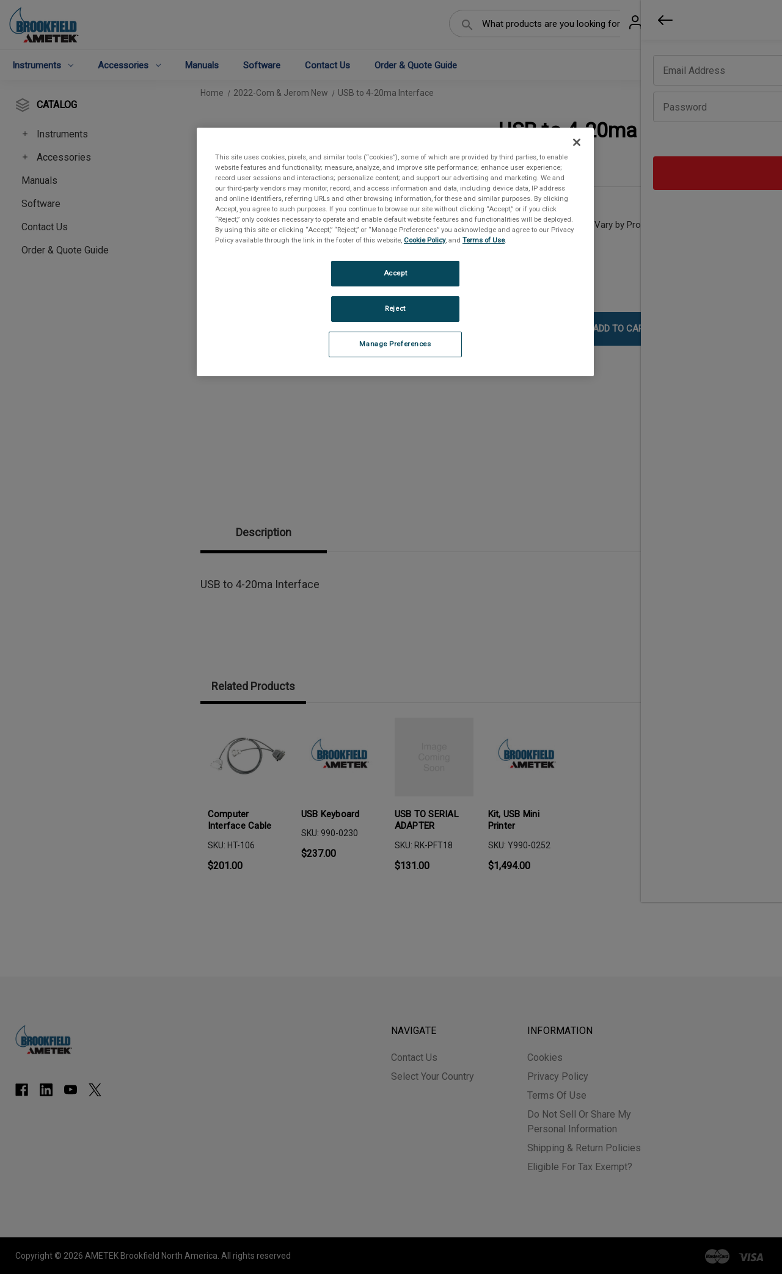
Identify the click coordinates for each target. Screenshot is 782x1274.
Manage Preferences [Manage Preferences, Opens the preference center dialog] (395, 344)
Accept (395, 273)
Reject (395, 308)
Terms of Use (483, 240)
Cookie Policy (424, 240)
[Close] (576, 142)
